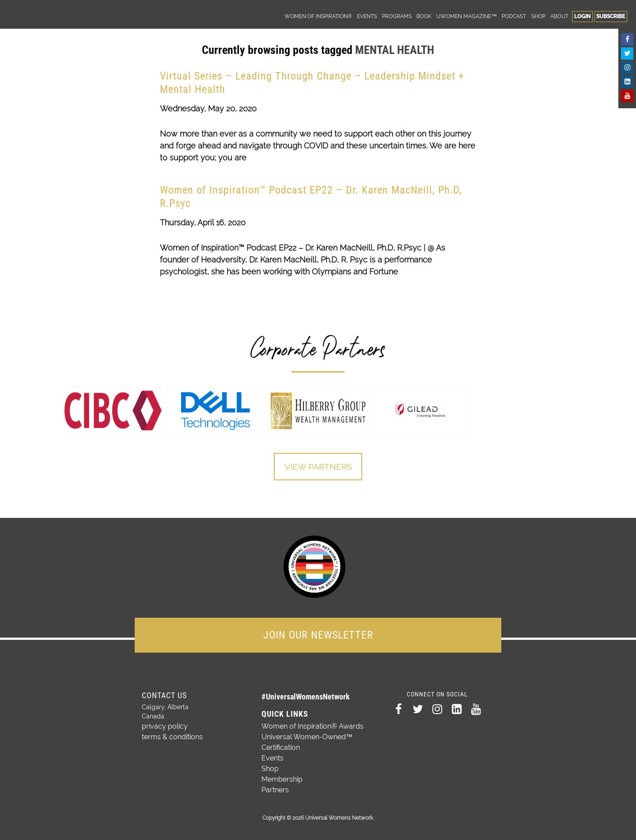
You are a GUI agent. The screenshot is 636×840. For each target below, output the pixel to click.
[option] (113, 410)
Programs (397, 16)
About (559, 16)
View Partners (318, 467)
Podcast (514, 16)
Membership (282, 777)
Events (367, 16)
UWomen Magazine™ (466, 16)
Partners (275, 788)
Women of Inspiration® (318, 16)
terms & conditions (169, 733)
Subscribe (610, 16)
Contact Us (164, 693)
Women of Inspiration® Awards (312, 724)
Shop (538, 16)
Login (582, 16)
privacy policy (162, 723)
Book (424, 16)
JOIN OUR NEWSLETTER (318, 633)
